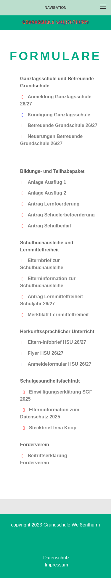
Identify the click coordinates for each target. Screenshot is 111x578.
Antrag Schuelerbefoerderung (61, 214)
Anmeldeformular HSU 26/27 (59, 364)
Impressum (56, 564)
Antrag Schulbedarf (49, 225)
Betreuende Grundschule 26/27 (62, 125)
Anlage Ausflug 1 (47, 182)
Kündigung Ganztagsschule (59, 114)
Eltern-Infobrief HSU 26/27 (57, 342)
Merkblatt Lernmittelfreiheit (58, 314)
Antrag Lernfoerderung (53, 203)
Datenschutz (56, 557)
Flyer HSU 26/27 (45, 353)
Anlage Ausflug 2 (47, 192)
